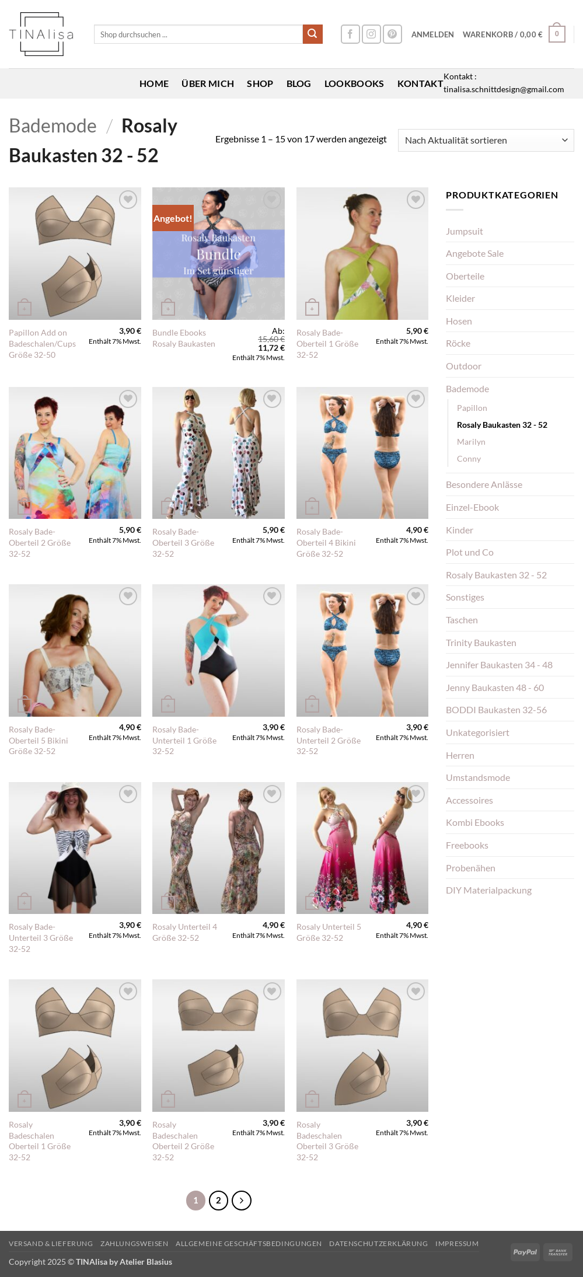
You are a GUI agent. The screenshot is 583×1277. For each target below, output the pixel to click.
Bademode (53, 125)
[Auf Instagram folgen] (371, 34)
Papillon (472, 408)
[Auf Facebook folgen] (350, 34)
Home (154, 83)
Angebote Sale (475, 253)
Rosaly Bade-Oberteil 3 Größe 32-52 (183, 542)
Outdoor (463, 365)
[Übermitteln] (313, 34)
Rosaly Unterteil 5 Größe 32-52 (328, 932)
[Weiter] (242, 1200)
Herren (460, 754)
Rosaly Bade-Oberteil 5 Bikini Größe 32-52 (38, 740)
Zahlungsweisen (134, 1243)
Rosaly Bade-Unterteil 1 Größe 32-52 (184, 740)
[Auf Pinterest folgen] (392, 34)
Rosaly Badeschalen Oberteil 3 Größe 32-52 (327, 1140)
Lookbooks (354, 83)
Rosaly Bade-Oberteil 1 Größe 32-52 (327, 343)
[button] (433, 34)
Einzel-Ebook (472, 506)
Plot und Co (470, 551)
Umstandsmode (478, 777)
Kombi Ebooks (475, 822)
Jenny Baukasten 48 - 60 (495, 687)
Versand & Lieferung (51, 1243)
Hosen (459, 320)
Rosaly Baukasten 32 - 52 (502, 425)
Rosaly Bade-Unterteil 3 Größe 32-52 (41, 937)
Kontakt (420, 83)
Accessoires (469, 799)
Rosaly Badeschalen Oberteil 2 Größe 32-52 (183, 1140)
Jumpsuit (464, 230)
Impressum (457, 1243)
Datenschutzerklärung (378, 1243)
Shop (260, 83)
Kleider (460, 297)
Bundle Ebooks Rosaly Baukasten (183, 337)
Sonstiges (465, 596)
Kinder (459, 529)
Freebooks (467, 844)
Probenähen (470, 867)
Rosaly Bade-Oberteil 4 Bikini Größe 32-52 (326, 542)
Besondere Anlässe (484, 484)
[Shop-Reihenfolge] (486, 140)
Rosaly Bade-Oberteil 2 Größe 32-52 (40, 542)
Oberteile (465, 275)
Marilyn (471, 441)
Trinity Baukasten (481, 642)
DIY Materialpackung (489, 889)
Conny (469, 458)
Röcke (458, 342)
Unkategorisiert (477, 732)
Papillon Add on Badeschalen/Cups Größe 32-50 (42, 343)
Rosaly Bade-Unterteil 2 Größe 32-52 (328, 740)
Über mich (207, 83)
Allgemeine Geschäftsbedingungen (249, 1243)
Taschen (462, 619)
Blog (299, 83)
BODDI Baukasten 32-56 (496, 709)
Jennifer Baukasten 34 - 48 (499, 664)
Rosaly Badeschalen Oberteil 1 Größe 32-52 (40, 1140)
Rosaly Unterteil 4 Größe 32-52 (184, 932)
